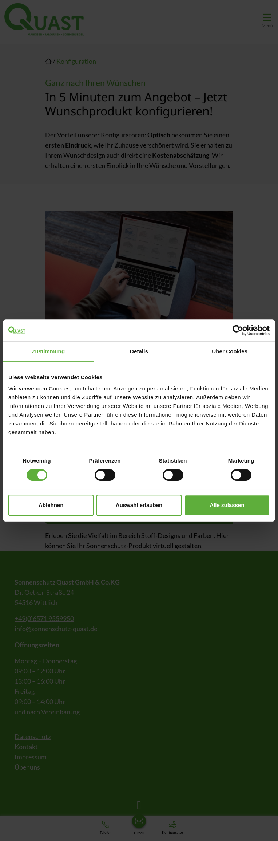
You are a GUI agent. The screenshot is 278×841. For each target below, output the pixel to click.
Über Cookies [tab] (229, 351)
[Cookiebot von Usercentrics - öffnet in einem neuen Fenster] (238, 330)
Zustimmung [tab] (48, 351)
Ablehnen (51, 505)
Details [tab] (139, 351)
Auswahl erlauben (139, 505)
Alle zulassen (227, 505)
